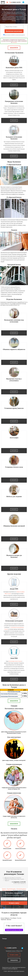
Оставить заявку (14, 954)
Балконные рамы (11, 889)
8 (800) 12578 (15, 2)
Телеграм (14, 42)
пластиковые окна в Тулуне (15, 661)
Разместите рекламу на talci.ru (14, 930)
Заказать (14, 85)
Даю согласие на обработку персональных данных (14, 34)
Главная (4, 889)
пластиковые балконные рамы (14, 15)
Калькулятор (14, 47)
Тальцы (4, 938)
